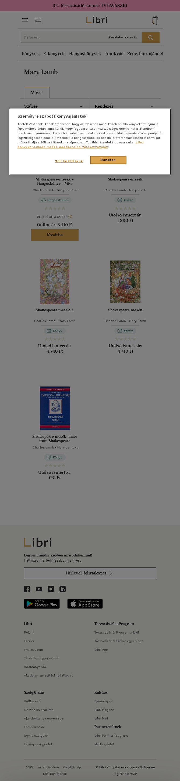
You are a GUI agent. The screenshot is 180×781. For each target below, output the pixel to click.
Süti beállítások (69, 161)
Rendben (108, 160)
